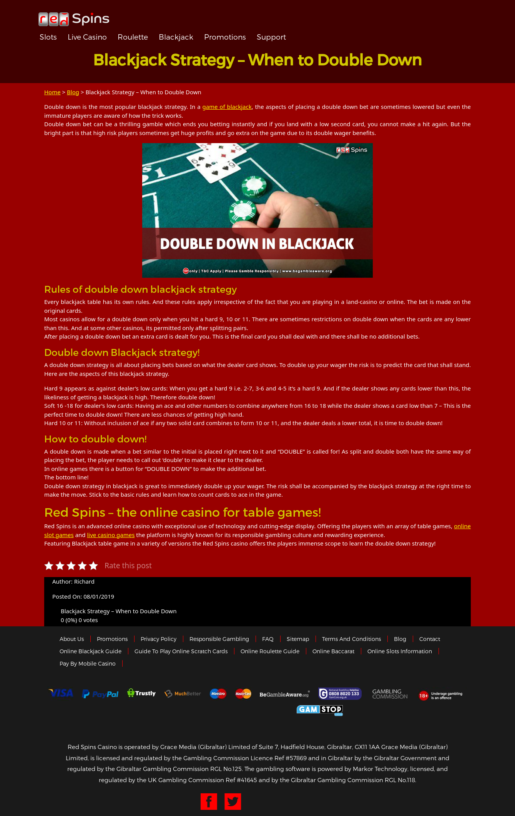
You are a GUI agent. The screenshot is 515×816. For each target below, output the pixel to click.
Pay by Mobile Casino (88, 663)
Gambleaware (285, 694)
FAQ (268, 639)
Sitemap (298, 639)
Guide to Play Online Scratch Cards (181, 651)
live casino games (111, 535)
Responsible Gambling (219, 639)
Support (271, 36)
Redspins (73, 16)
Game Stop (320, 709)
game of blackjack (226, 106)
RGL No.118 (400, 779)
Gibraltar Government (263, 709)
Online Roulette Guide (270, 651)
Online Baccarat (333, 651)
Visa (60, 694)
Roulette (133, 36)
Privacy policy (158, 639)
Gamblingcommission (390, 694)
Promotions (225, 36)
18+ (442, 694)
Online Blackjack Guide (90, 651)
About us (72, 639)
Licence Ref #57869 (279, 757)
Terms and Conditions (351, 639)
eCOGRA (204, 709)
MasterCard (243, 694)
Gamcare (341, 694)
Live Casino (87, 36)
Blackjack (176, 36)
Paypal (100, 694)
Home (52, 92)
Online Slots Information (399, 651)
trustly (141, 694)
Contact (429, 639)
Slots (48, 36)
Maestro (218, 694)
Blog (73, 92)
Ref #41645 (241, 779)
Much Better (182, 694)
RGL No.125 (226, 768)
